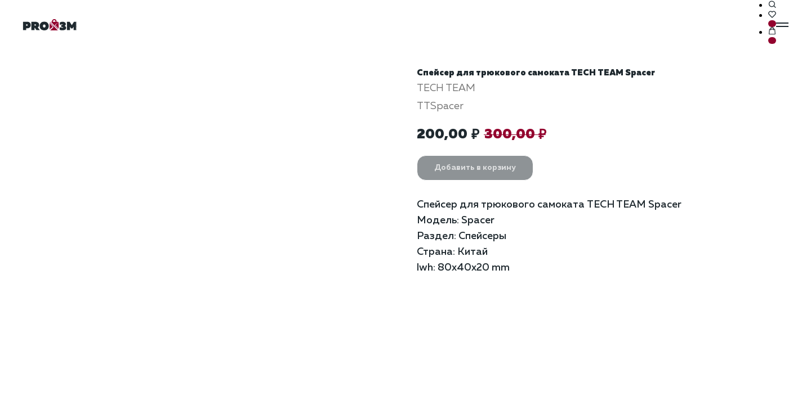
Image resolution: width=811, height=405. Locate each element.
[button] (772, 5)
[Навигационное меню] (782, 24)
